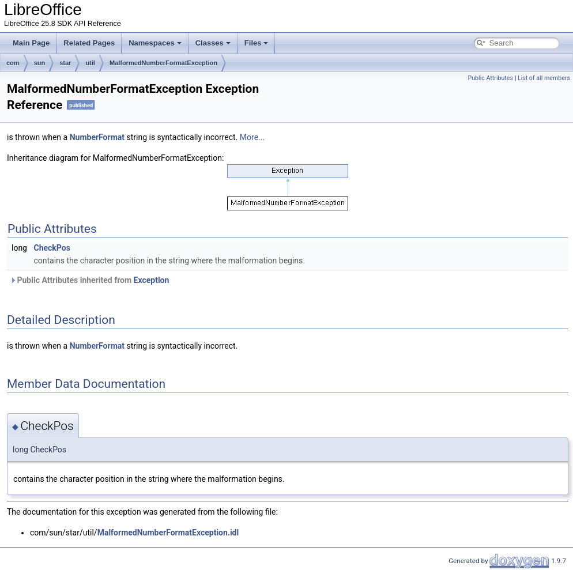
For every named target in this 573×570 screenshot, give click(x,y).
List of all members (544, 78)
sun (40, 62)
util (90, 62)
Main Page (31, 43)
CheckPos (51, 247)
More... (252, 137)
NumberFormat (97, 137)
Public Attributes (490, 78)
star (65, 62)
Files (256, 43)
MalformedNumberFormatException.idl (168, 532)
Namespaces (155, 43)
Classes (213, 43)
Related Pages (89, 43)
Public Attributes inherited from (89, 280)
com (13, 62)
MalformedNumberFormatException (163, 62)
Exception (151, 280)
